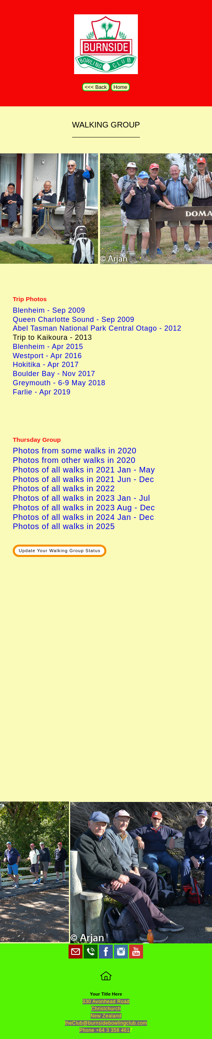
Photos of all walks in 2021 (64, 469)
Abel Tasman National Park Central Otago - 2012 (97, 328)
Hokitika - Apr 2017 (46, 365)
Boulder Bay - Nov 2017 (54, 374)
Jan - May (135, 469)
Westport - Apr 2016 (47, 356)
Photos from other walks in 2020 (74, 460)
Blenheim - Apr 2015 (48, 347)
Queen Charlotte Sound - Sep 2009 (73, 319)
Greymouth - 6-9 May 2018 (59, 383)
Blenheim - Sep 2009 (49, 310)
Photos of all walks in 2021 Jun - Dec (83, 479)
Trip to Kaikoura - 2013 (52, 337)
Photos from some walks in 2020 (75, 450)
